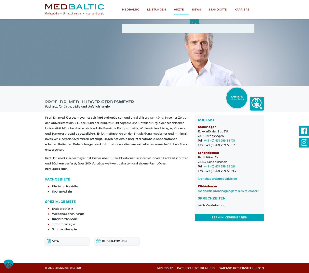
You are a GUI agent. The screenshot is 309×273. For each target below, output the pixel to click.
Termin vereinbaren (229, 217)
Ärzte (178, 9)
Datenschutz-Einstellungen (241, 268)
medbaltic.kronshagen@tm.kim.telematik (228, 191)
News (195, 9)
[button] (8, 264)
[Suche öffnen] (259, 9)
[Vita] (67, 241)
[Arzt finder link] (257, 104)
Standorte (217, 9)
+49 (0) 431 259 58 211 (219, 166)
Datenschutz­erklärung (196, 268)
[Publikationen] (117, 241)
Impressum (164, 268)
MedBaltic (130, 9)
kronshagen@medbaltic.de (217, 178)
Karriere (241, 9)
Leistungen (156, 9)
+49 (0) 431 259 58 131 (219, 140)
